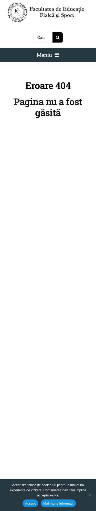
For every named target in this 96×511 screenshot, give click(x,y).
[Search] (57, 37)
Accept (30, 503)
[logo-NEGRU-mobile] (46, 4)
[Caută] (42, 37)
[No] (89, 494)
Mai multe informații (58, 503)
